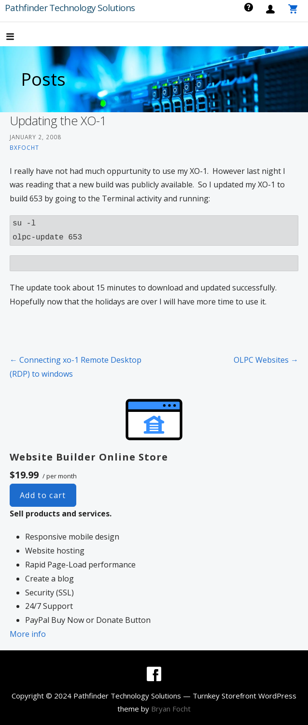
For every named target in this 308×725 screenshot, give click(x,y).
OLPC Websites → (266, 360)
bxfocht (24, 147)
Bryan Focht (171, 708)
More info (28, 634)
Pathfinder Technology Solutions (70, 7)
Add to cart (43, 495)
